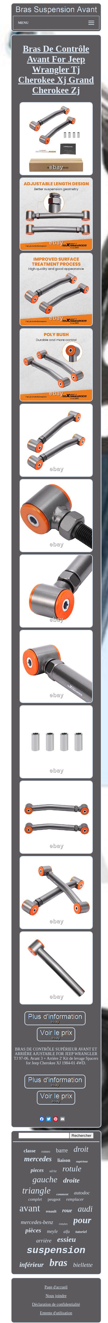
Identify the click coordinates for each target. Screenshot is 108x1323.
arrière (43, 1241)
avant (29, 1208)
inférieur (31, 1264)
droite (71, 1180)
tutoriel (81, 1231)
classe (30, 1151)
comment (62, 1194)
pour (82, 1220)
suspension (55, 1250)
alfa (66, 1231)
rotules (63, 1223)
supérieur (82, 1161)
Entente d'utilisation (56, 1313)
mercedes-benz (37, 1222)
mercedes (38, 1159)
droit (80, 1149)
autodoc (82, 1193)
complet (35, 1199)
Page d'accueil (56, 1287)
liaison (64, 1160)
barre (62, 1150)
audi (85, 1208)
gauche (45, 1179)
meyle (52, 1231)
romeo (45, 1151)
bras (58, 1262)
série (52, 1171)
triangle (36, 1190)
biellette (83, 1264)
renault (51, 1211)
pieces (37, 1170)
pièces (33, 1230)
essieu (66, 1239)
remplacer (75, 1199)
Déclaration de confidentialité (56, 1304)
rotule (72, 1168)
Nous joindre (56, 1296)
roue (67, 1210)
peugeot (54, 1199)
